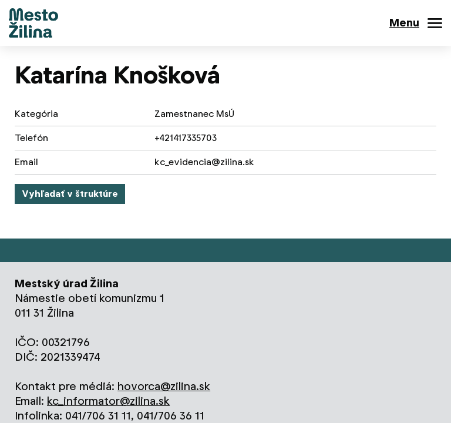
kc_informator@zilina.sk (108, 401)
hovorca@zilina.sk (163, 386)
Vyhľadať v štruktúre (70, 194)
